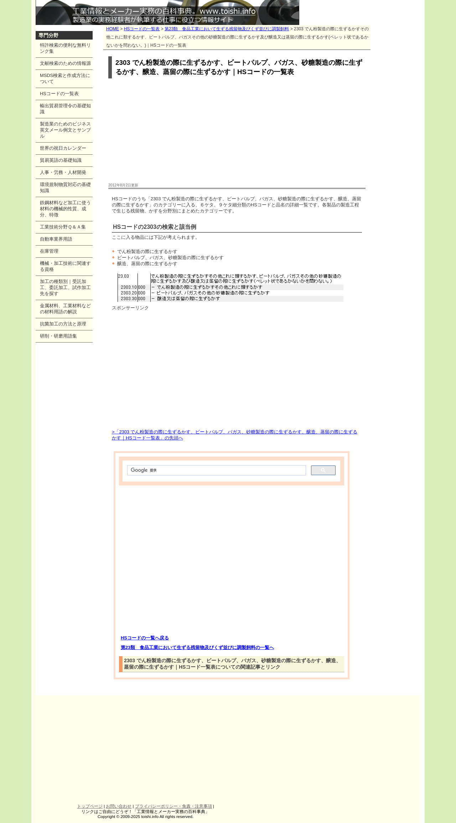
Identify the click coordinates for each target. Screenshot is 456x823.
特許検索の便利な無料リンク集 (65, 48)
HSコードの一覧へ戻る (145, 638)
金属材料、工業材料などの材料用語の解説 (65, 308)
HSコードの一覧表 (142, 28)
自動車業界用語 (56, 239)
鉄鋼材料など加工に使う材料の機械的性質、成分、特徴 (65, 208)
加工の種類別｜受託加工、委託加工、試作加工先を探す (65, 287)
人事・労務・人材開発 (63, 172)
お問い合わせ (118, 806)
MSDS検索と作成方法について (65, 78)
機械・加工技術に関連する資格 (65, 266)
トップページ (90, 806)
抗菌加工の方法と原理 (63, 323)
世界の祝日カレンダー (63, 148)
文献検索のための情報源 (65, 63)
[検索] (216, 470)
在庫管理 (49, 251)
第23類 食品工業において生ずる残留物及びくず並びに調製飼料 (227, 28)
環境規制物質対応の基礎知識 (65, 187)
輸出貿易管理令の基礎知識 (65, 108)
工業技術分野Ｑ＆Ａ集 (63, 227)
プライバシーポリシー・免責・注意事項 (173, 806)
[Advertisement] (237, 131)
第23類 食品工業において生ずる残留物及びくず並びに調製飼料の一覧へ (197, 647)
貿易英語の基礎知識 (61, 160)
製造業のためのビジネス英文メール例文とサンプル (65, 130)
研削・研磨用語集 (58, 336)
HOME (112, 28)
